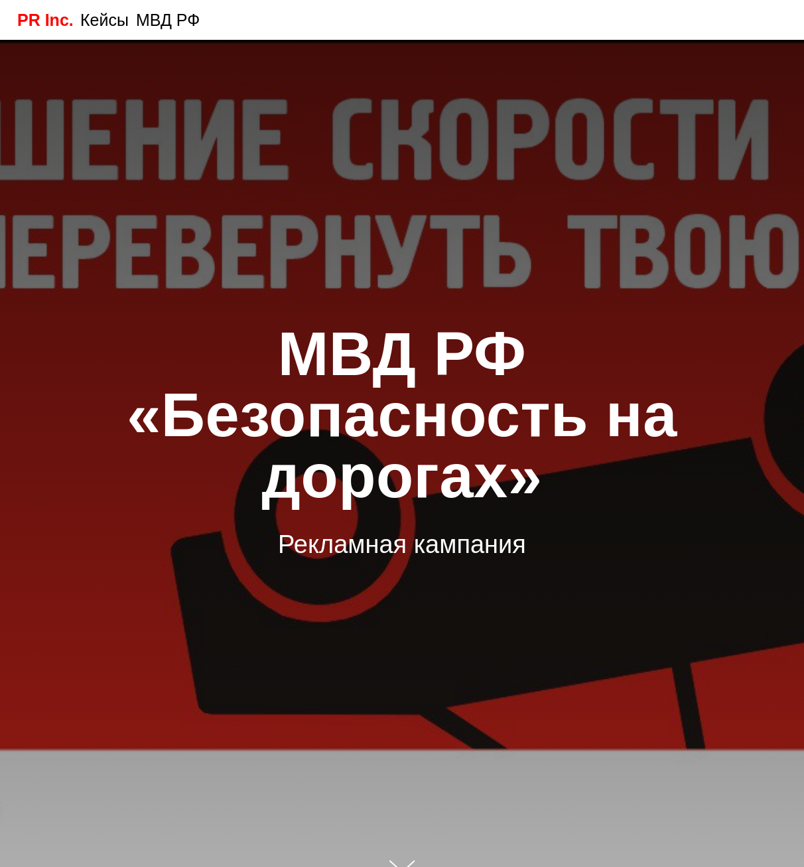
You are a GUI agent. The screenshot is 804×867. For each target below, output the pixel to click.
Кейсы (104, 20)
